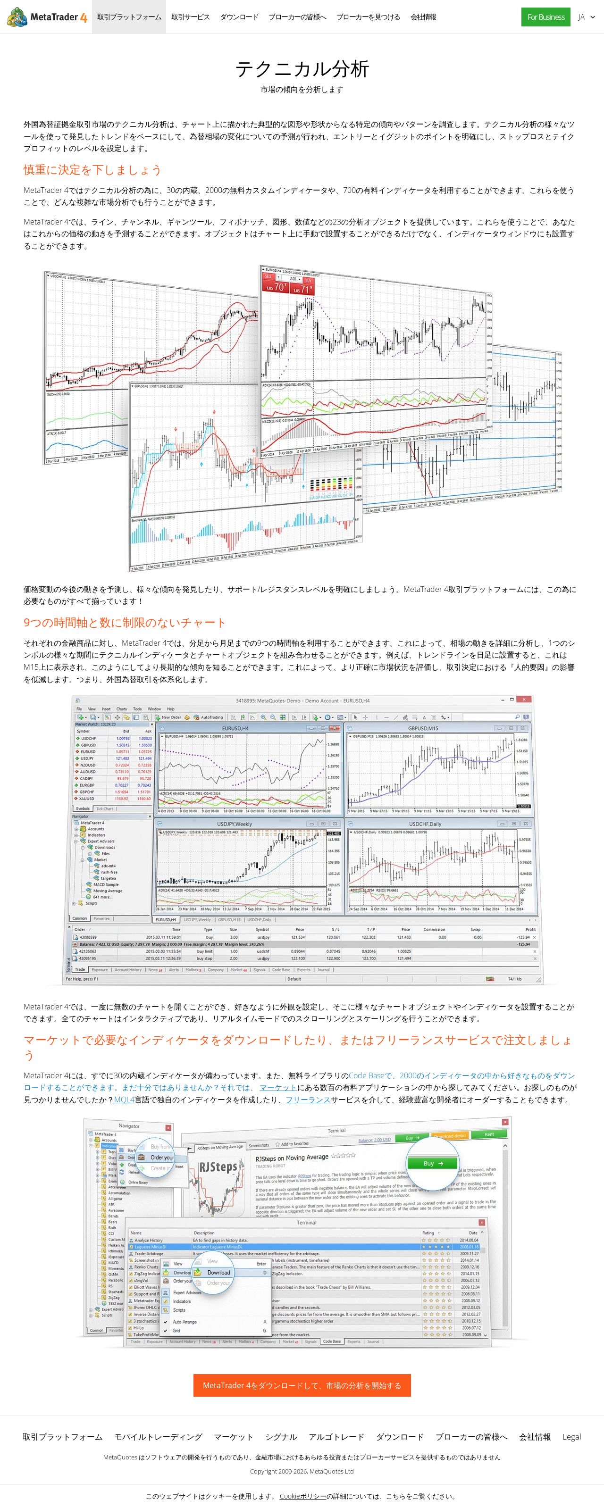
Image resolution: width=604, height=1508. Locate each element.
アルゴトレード (337, 1436)
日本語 (581, 16)
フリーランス (308, 1099)
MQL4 (124, 1099)
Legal (571, 1436)
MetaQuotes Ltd (332, 1471)
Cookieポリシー (303, 1495)
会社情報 (423, 16)
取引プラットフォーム (129, 16)
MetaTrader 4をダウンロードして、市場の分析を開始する (302, 1385)
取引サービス (190, 16)
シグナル (281, 1436)
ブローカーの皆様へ (297, 16)
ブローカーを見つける (368, 16)
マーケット (278, 1087)
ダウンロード (239, 16)
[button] (544, 17)
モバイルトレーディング (158, 1436)
